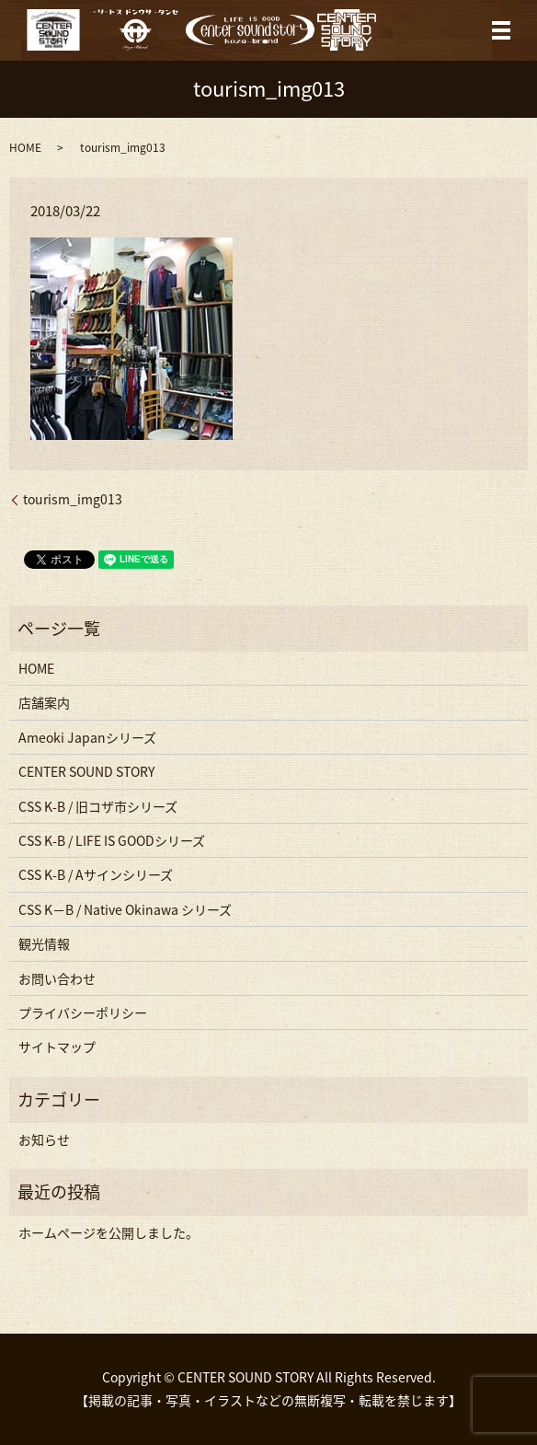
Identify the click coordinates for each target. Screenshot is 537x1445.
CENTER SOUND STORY (86, 771)
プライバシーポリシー (82, 1012)
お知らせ (44, 1139)
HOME (25, 147)
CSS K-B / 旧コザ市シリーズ (97, 806)
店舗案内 (44, 702)
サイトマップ (57, 1046)
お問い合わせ (57, 978)
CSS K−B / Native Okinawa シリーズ (125, 909)
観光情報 (44, 943)
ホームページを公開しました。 (108, 1232)
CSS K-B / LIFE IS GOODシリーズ (111, 840)
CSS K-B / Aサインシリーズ (95, 874)
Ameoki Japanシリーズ (87, 737)
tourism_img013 (72, 499)
